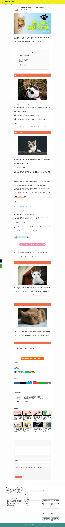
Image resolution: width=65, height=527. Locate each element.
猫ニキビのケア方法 (22, 64)
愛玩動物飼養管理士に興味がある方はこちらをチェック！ (32, 358)
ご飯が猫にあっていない (23, 61)
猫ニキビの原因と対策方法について (24, 55)
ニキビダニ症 (22, 62)
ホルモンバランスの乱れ (23, 60)
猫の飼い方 (16, 378)
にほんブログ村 (16, 368)
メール (16, 460)
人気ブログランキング (17, 364)
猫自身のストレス (22, 58)
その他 (26, 497)
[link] (25, 401)
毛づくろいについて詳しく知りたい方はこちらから (22, 206)
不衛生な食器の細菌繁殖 (23, 56)
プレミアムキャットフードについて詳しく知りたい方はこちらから (32, 244)
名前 (16, 456)
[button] (17, 383)
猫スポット (27, 501)
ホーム (26, 524)
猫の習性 (26, 503)
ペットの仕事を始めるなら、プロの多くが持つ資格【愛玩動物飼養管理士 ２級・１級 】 (28, 44)
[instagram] (28, 401)
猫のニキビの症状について (23, 54)
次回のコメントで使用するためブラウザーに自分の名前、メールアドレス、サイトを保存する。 (29, 467)
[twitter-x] (26, 401)
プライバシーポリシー (36, 524)
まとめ (20, 67)
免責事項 (30, 524)
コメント (16, 445)
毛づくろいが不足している (24, 59)
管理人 (18, 401)
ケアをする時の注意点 (22, 65)
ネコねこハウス (28, 499)
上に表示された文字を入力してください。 (21, 471)
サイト (16, 463)
